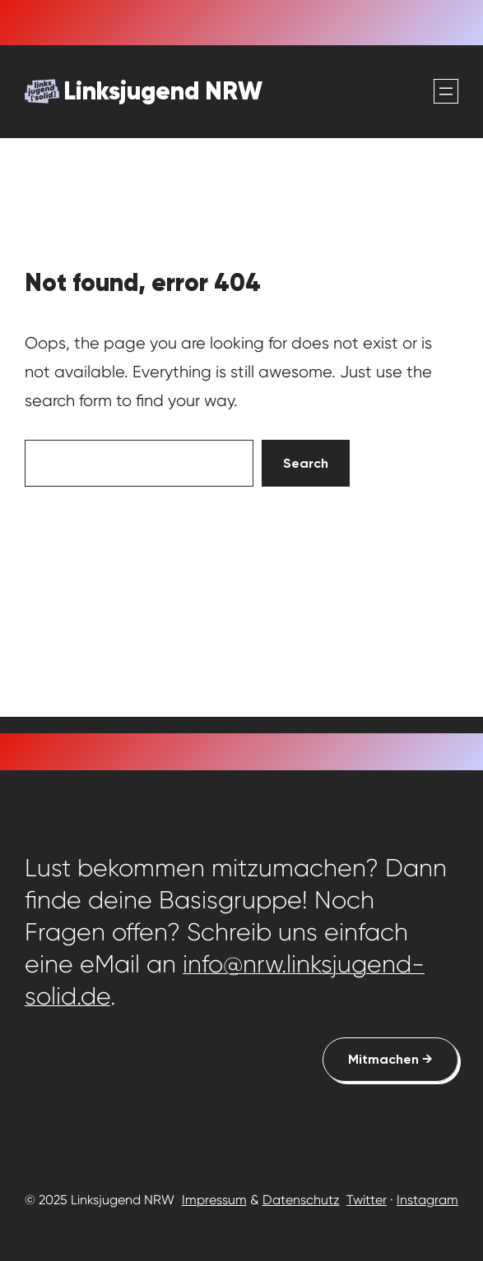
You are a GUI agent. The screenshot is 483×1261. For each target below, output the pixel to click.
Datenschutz (301, 1200)
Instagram (427, 1200)
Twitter (366, 1200)
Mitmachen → (390, 1059)
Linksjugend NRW (162, 91)
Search (305, 463)
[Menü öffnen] (446, 91)
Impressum (214, 1200)
